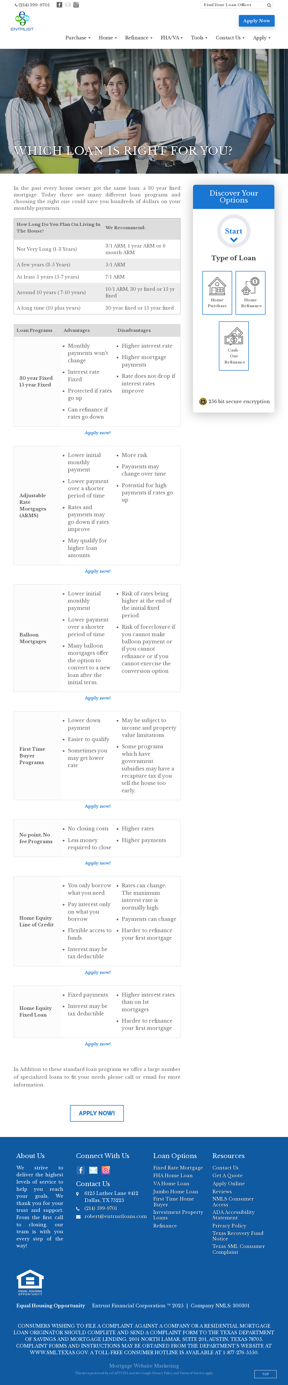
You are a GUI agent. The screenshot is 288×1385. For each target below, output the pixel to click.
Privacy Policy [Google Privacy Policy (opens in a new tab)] (162, 1373)
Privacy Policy (229, 1226)
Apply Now (256, 20)
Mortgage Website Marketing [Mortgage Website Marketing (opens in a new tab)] (144, 1366)
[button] (78, 38)
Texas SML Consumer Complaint (238, 1249)
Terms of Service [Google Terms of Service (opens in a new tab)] (192, 1373)
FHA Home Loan (173, 1175)
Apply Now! (97, 1113)
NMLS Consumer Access (233, 1201)
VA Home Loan (171, 1183)
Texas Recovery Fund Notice (238, 1236)
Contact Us (225, 1168)
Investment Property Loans (178, 1215)
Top (265, 1374)
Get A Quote (227, 1175)
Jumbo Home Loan (175, 1191)
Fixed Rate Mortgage (178, 1168)
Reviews (222, 1191)
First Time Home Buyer (173, 1201)
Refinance (165, 1226)
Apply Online (228, 1183)
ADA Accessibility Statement (233, 1215)
